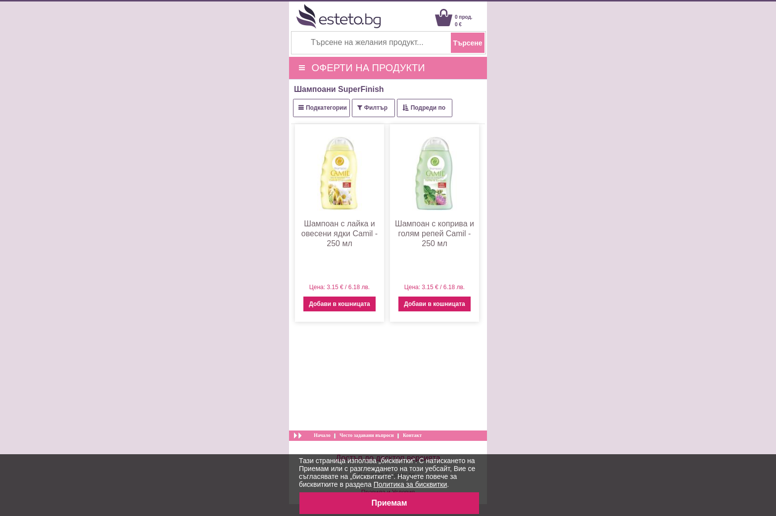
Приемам (389, 503)
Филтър (376, 107)
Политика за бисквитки (410, 484)
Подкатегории (326, 107)
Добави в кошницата (339, 304)
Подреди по (428, 107)
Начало (322, 435)
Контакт (412, 435)
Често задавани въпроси (367, 435)
